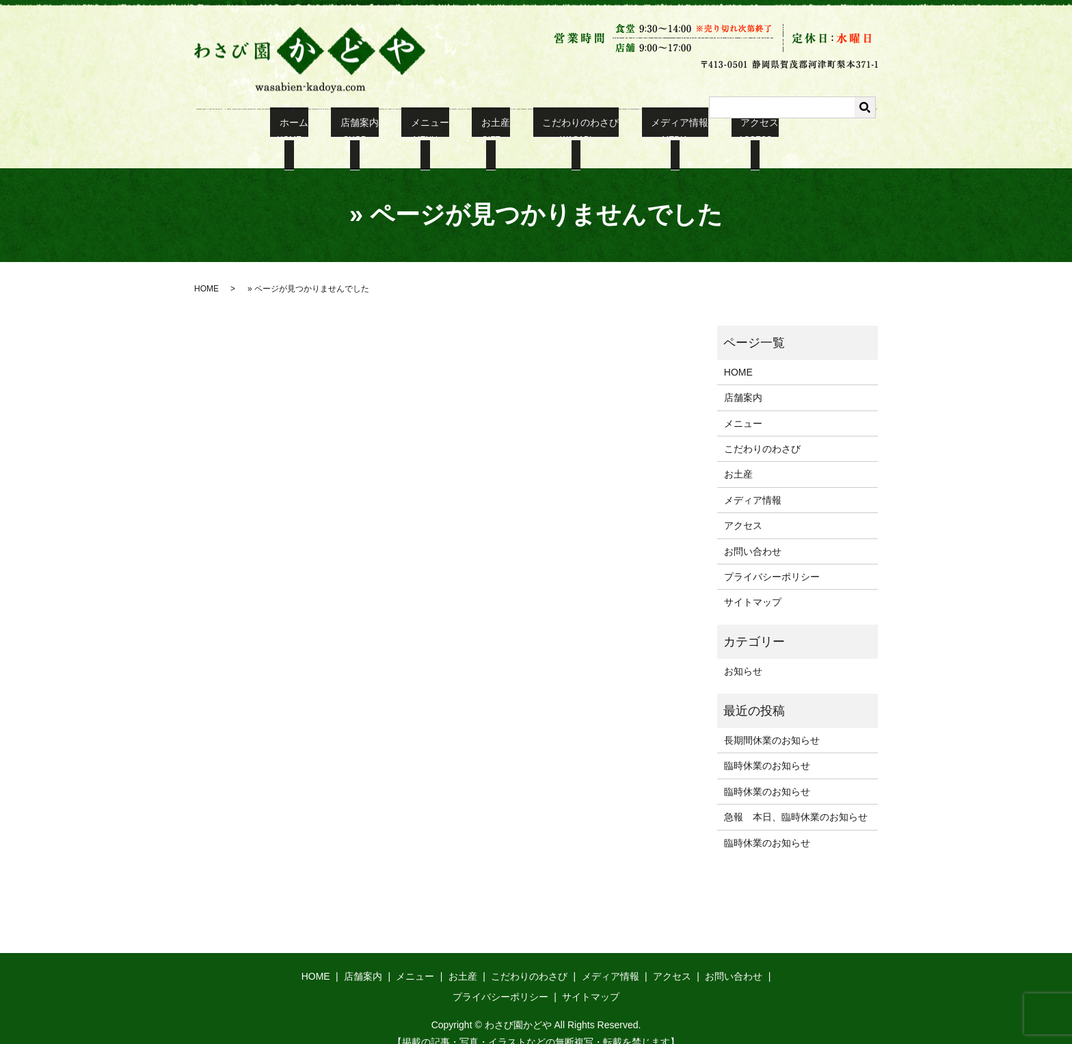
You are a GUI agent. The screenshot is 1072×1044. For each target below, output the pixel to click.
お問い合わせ (752, 534)
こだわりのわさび (566, 131)
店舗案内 (373, 131)
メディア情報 (656, 131)
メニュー (435, 131)
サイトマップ (752, 585)
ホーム (316, 131)
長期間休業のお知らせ (772, 723)
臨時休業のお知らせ (767, 749)
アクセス (727, 131)
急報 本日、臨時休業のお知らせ (796, 799)
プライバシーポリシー (772, 559)
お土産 (491, 131)
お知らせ (743, 654)
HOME (206, 271)
